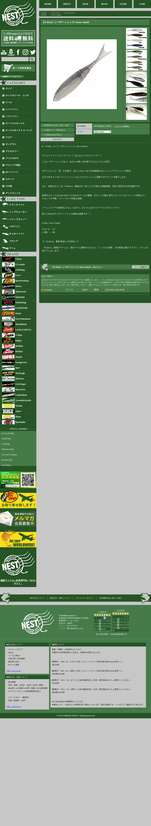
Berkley (19, 351)
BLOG (104, 4)
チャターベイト (17, 234)
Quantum (20, 297)
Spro (17, 368)
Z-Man (18, 335)
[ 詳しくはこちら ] (13, 671)
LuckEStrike (21, 308)
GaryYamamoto (23, 319)
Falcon (18, 259)
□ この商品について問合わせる (53, 130)
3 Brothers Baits (7, 449)
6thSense (19, 378)
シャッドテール (69, 12)
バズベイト (14, 226)
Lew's (18, 275)
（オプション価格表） (122, 126)
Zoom (18, 313)
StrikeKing (20, 302)
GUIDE (123, 4)
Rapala (18, 357)
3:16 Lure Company (9, 455)
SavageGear (21, 362)
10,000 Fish (6, 439)
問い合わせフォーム (75, 628)
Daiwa (18, 286)
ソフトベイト (55, 12)
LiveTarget (20, 384)
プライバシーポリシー (85, 598)
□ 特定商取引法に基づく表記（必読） (56, 125)
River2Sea (20, 389)
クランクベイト (17, 205)
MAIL (86, 4)
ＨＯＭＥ (44, 12)
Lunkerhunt (21, 395)
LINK (142, 4)
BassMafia (20, 422)
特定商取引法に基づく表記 (110, 598)
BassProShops (22, 281)
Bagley (18, 340)
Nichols (19, 406)
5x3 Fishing (6, 465)
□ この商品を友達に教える (52, 135)
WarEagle (20, 373)
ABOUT (67, 4)
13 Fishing (5, 444)
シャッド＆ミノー (18, 219)
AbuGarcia (20, 291)
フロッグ (13, 241)
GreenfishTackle (23, 400)
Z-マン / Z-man (56, 14)
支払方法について (37, 598)
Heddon (19, 346)
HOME (47, 4)
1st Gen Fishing (7, 433)
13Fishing (20, 270)
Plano (18, 417)
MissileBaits (21, 324)
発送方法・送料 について (60, 598)
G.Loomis (20, 264)
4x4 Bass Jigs (6, 460)
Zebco (18, 411)
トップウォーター (18, 212)
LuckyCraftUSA (23, 329)
